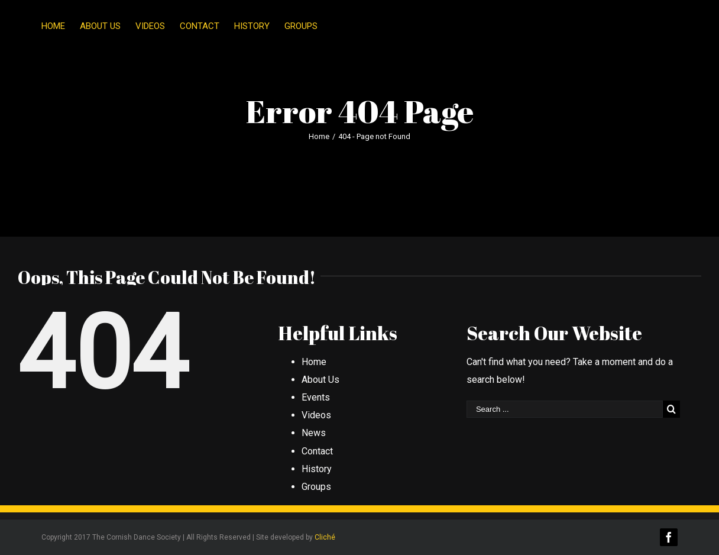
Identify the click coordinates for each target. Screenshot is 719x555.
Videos (316, 415)
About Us (320, 379)
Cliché (325, 537)
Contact (317, 451)
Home (314, 361)
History (317, 469)
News (314, 432)
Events (316, 397)
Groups (316, 486)
